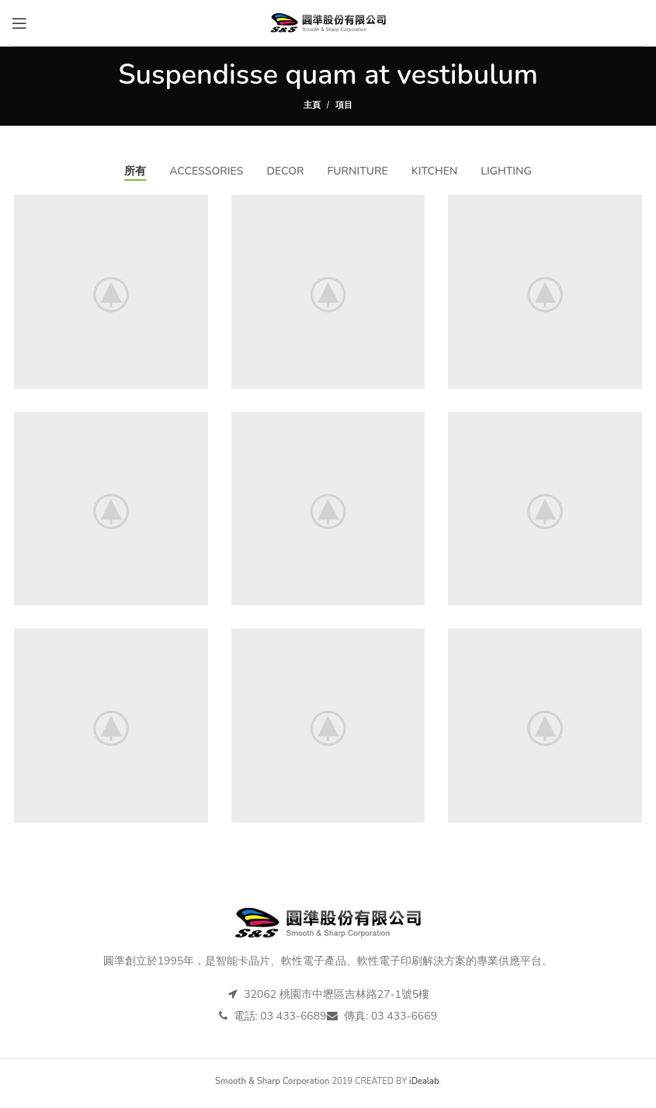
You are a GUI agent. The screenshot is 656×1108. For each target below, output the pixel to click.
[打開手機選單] (19, 23)
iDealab (424, 1086)
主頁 (312, 105)
